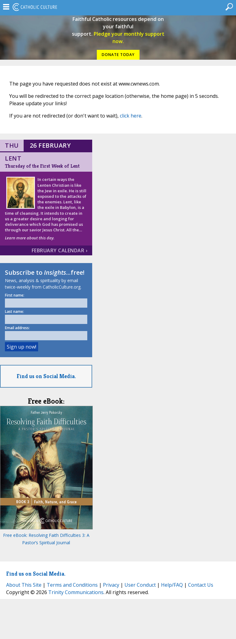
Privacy (111, 584)
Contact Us (200, 584)
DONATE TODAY (118, 54)
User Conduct (140, 584)
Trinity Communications (76, 592)
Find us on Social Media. (46, 376)
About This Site (23, 584)
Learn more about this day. (29, 238)
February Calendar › (60, 250)
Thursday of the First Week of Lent (42, 166)
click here (130, 115)
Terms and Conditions (72, 584)
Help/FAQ (172, 584)
